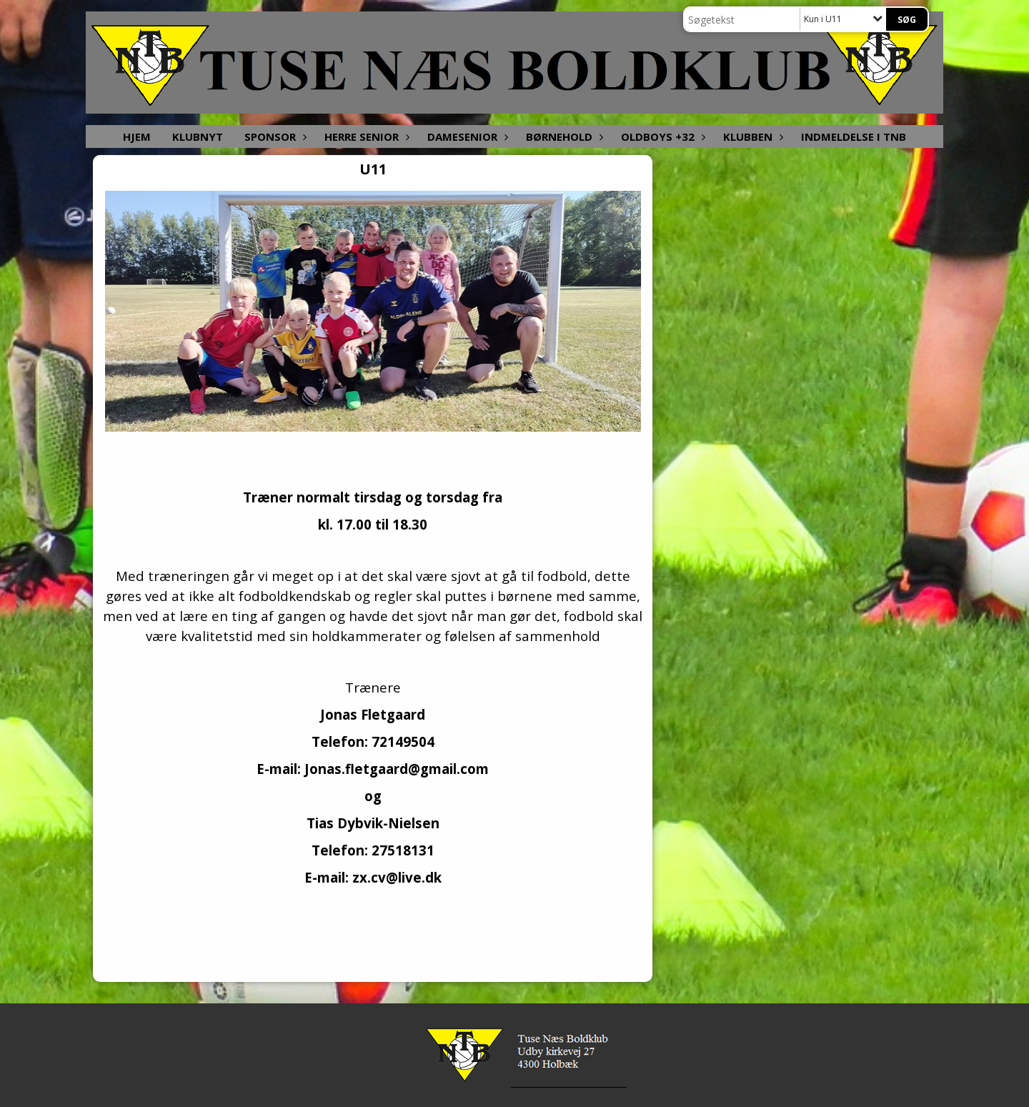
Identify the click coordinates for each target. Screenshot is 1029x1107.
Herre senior (365, 136)
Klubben (751, 136)
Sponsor (273, 136)
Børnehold (563, 136)
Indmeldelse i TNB (853, 136)
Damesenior (465, 136)
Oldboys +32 (661, 136)
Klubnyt (197, 136)
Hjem (137, 136)
